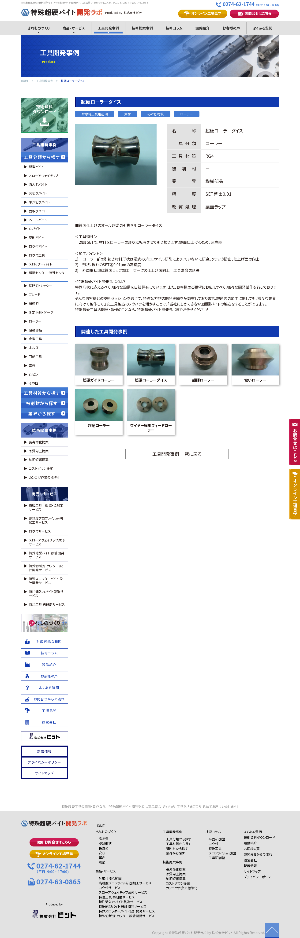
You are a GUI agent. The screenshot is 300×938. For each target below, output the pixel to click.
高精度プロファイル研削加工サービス (46, 520)
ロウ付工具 (37, 255)
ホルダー (35, 347)
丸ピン (33, 374)
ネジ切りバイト (39, 202)
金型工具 (35, 338)
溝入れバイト (38, 184)
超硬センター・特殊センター (46, 274)
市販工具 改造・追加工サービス (46, 507)
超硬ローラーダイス (73, 81)
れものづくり (44, 622)
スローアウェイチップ (43, 175)
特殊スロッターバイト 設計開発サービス (46, 580)
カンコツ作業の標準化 (44, 477)
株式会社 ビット (133, 13)
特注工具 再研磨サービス (47, 604)
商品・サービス (44, 494)
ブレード (34, 294)
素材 (127, 114)
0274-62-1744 (247, 4)
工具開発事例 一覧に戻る (177, 454)
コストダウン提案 (41, 468)
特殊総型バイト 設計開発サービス (46, 555)
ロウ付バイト (38, 246)
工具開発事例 (44, 81)
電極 (32, 365)
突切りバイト (38, 193)
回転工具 (35, 356)
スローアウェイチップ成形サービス (47, 542)
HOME (25, 81)
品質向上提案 (39, 451)
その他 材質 (155, 114)
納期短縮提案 (39, 459)
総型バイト (36, 166)
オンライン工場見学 (203, 13)
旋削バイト (36, 237)
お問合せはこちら (254, 13)
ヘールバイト (38, 219)
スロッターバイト (40, 264)
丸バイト (35, 228)
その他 (33, 383)
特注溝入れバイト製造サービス (46, 593)
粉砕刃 (34, 303)
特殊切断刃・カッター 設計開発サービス (46, 567)
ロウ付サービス (40, 531)
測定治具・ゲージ (41, 312)
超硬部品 (35, 330)
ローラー (186, 114)
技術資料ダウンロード (44, 114)
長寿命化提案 (39, 442)
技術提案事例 (44, 430)
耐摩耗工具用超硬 (95, 114)
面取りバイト (38, 211)
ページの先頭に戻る (272, 930)
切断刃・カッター (40, 285)
